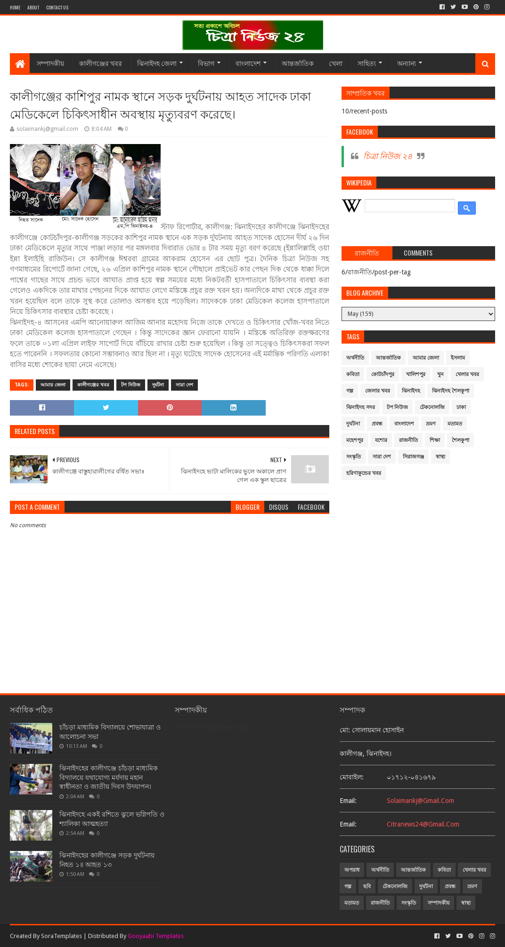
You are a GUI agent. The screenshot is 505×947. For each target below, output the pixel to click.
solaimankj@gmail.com (420, 800)
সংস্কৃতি (353, 457)
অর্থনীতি (355, 358)
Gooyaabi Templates (156, 935)
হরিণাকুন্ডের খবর (363, 473)
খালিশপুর (415, 374)
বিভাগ (206, 63)
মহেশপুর (354, 440)
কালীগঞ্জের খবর (100, 63)
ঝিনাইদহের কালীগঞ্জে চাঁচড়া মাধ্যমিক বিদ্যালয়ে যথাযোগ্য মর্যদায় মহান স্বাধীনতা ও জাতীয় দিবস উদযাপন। (108, 777)
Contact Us (57, 7)
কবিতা (352, 374)
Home (15, 7)
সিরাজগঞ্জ (413, 457)
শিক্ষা (435, 440)
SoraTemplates (61, 935)
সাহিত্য (367, 63)
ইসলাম (458, 358)
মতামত (455, 424)
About (33, 7)
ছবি (367, 886)
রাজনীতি (408, 440)
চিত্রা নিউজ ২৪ (387, 156)
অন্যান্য (406, 63)
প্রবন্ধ (377, 424)
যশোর (381, 440)
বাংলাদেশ (248, 63)
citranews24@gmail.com (423, 824)
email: (348, 800)
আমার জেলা (53, 384)
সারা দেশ (184, 384)
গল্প (349, 391)
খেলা (335, 63)
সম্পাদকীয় (50, 63)
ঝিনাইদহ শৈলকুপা (450, 391)
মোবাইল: (352, 777)
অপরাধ (351, 870)
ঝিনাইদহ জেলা (157, 63)
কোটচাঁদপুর (382, 374)
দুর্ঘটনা (158, 384)
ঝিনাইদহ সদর (360, 407)
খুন (440, 374)
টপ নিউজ (130, 384)
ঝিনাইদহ (411, 391)
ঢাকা (461, 407)
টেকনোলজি (432, 407)
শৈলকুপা (460, 440)
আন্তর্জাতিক (298, 63)
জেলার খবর (377, 391)
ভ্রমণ (431, 424)
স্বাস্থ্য (440, 457)
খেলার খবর (467, 374)
